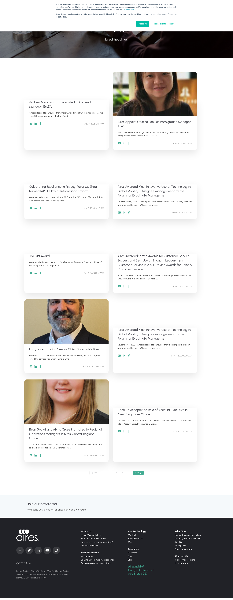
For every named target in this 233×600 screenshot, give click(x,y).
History (98, 537)
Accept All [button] (143, 24)
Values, (91, 537)
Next (139, 474)
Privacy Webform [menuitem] (38, 573)
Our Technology (137, 533)
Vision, (84, 537)
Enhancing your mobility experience (97, 561)
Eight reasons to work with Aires (95, 565)
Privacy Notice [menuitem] (22, 573)
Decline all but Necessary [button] (164, 24)
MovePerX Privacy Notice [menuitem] (58, 573)
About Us (86, 533)
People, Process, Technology (188, 537)
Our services (87, 558)
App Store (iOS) (138, 575)
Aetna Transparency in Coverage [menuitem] (30, 576)
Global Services (90, 554)
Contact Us (181, 557)
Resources (133, 550)
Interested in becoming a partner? (97, 544)
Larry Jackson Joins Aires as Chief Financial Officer (64, 350)
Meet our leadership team (93, 540)
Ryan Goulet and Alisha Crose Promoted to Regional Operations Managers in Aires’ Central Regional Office (65, 435)
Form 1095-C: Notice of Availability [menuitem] (31, 580)
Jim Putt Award (39, 257)
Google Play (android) (141, 571)
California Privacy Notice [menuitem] (56, 576)
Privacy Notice (128, 10)
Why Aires (180, 533)
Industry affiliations (89, 547)
